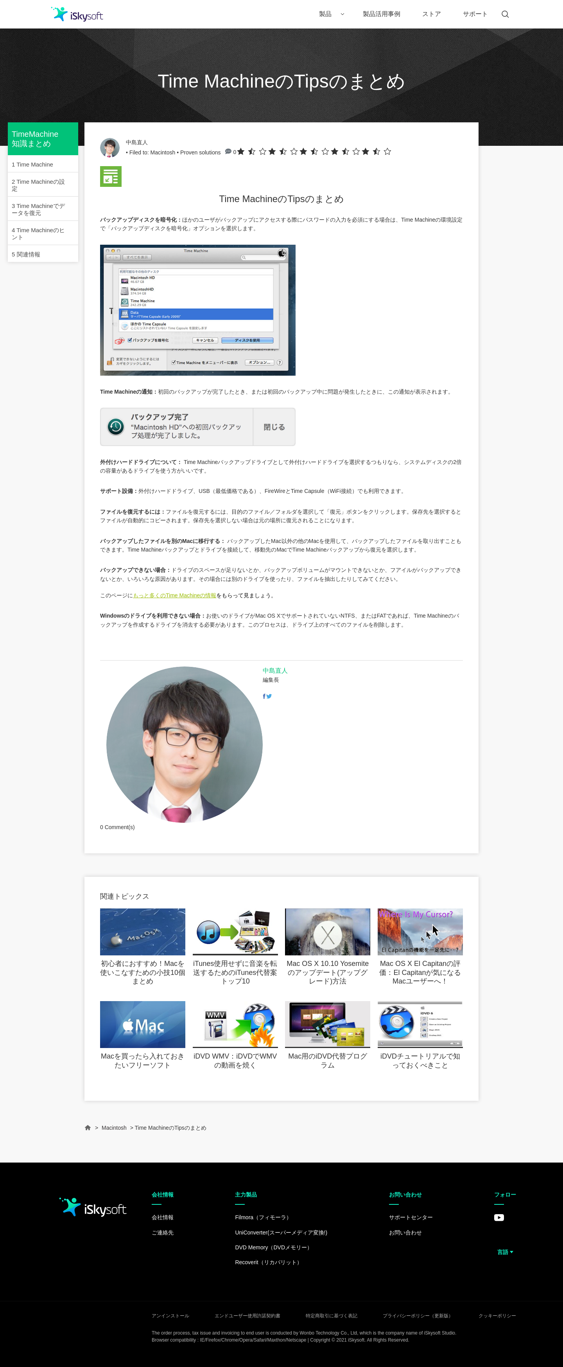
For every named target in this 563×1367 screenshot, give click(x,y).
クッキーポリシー (497, 1316)
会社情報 (163, 1217)
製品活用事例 (381, 14)
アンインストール (170, 1316)
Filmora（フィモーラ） (263, 1217)
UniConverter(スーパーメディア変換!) (281, 1232)
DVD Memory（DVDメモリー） (273, 1247)
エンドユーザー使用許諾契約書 (247, 1316)
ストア (431, 14)
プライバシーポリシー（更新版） (418, 1316)
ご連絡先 (163, 1232)
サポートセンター (411, 1217)
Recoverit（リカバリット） (268, 1262)
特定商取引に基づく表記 (331, 1316)
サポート (475, 14)
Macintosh (162, 152)
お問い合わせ (405, 1232)
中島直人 (137, 142)
